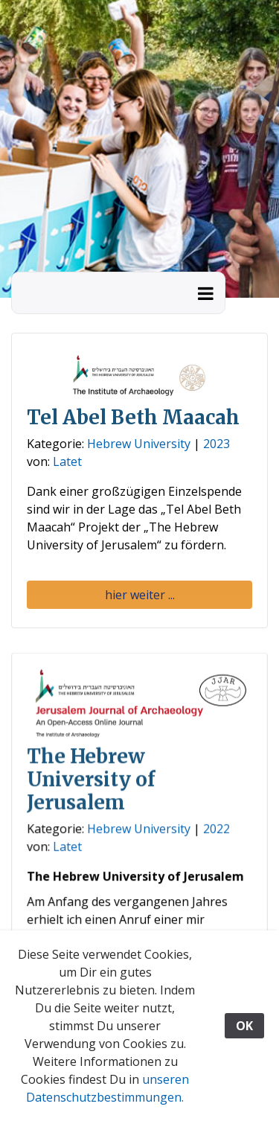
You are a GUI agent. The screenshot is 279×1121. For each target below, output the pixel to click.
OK (244, 1026)
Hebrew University (138, 443)
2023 (216, 443)
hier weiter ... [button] (140, 595)
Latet (67, 461)
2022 (215, 830)
